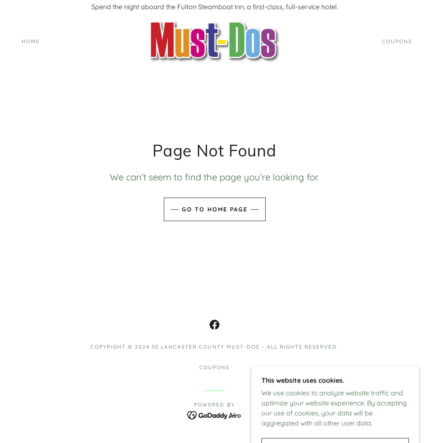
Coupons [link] (397, 41)
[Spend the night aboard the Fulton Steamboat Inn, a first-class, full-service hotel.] (214, 7)
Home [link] (31, 41)
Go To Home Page (215, 209)
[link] (215, 40)
